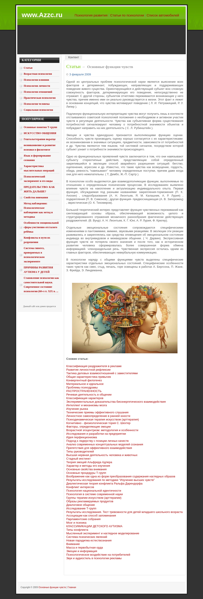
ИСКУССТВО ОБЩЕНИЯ (40, 133)
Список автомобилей (163, 15)
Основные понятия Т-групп (40, 127)
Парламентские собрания (83, 519)
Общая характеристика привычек (88, 376)
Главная (72, 587)
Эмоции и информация (81, 551)
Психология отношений (38, 91)
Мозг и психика (76, 522)
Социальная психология (38, 109)
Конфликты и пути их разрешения (37, 240)
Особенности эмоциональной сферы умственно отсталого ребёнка (41, 227)
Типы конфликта (77, 529)
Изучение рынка (77, 408)
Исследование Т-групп (81, 508)
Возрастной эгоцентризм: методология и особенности (102, 430)
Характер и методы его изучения (88, 465)
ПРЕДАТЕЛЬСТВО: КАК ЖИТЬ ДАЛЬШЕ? (39, 189)
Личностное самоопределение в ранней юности (98, 416)
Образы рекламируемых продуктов (89, 501)
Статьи (73, 66)
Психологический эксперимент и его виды (38, 179)
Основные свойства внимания (86, 469)
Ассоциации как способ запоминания (91, 515)
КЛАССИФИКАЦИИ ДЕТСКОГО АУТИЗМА (94, 526)
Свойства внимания (36, 197)
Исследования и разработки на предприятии (96, 433)
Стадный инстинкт (78, 458)
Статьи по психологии (127, 15)
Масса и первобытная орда (84, 547)
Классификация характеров (84, 398)
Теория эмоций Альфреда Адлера (89, 462)
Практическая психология (40, 97)
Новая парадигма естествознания (88, 540)
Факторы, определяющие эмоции (88, 426)
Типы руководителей (80, 451)
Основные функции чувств (52, 587)
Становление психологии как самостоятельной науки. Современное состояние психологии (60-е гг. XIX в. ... (41, 284)
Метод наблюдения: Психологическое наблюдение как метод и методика (38, 210)
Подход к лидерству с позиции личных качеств (97, 440)
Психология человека (37, 103)
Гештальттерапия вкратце (40, 139)
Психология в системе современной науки (94, 494)
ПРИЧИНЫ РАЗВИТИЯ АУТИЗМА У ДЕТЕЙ (38, 269)
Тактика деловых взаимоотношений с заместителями (102, 373)
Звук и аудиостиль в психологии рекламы (94, 558)
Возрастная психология (38, 73)
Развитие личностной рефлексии (88, 369)
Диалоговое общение (80, 505)
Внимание (73, 544)
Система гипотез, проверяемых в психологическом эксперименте (34, 255)
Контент (73, 57)
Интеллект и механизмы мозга (86, 405)
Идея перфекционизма (81, 437)
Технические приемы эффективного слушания (97, 412)
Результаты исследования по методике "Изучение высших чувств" (110, 480)
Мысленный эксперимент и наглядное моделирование (102, 533)
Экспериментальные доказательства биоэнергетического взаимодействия (116, 401)
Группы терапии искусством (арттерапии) (93, 497)
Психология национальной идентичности (93, 490)
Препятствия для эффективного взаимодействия (99, 448)
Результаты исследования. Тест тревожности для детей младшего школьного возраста (124, 512)
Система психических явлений (86, 537)
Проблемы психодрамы (82, 387)
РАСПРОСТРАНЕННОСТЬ (84, 391)
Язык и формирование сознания (37, 158)
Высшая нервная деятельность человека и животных (101, 455)
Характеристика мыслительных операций (39, 168)
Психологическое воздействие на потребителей (98, 554)
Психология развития (91, 15)
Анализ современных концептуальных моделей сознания (104, 444)
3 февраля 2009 (80, 74)
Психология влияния (36, 79)
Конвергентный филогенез (84, 380)
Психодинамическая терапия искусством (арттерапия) (102, 419)
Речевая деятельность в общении (88, 394)
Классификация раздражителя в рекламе (94, 366)
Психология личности (37, 85)
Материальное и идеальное (84, 384)
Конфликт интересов (80, 487)
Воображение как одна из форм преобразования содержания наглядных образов (120, 476)
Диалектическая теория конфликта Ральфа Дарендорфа (104, 483)
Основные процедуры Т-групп (86, 472)
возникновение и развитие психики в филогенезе (39, 147)
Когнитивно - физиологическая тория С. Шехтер (98, 423)
